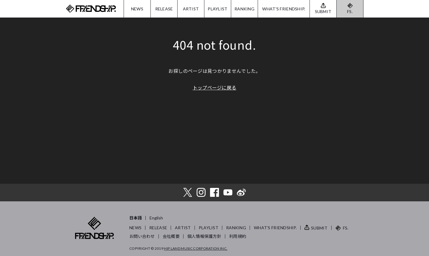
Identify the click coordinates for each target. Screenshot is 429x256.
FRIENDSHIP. (91, 8)
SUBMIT (319, 227)
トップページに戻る (215, 87)
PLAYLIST (217, 8)
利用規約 (237, 236)
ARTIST (191, 8)
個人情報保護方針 (204, 236)
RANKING (244, 8)
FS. (350, 11)
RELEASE (164, 8)
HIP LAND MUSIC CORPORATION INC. (195, 248)
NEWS (137, 8)
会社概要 (171, 236)
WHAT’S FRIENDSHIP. (275, 227)
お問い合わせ (142, 236)
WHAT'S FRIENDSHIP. (283, 8)
